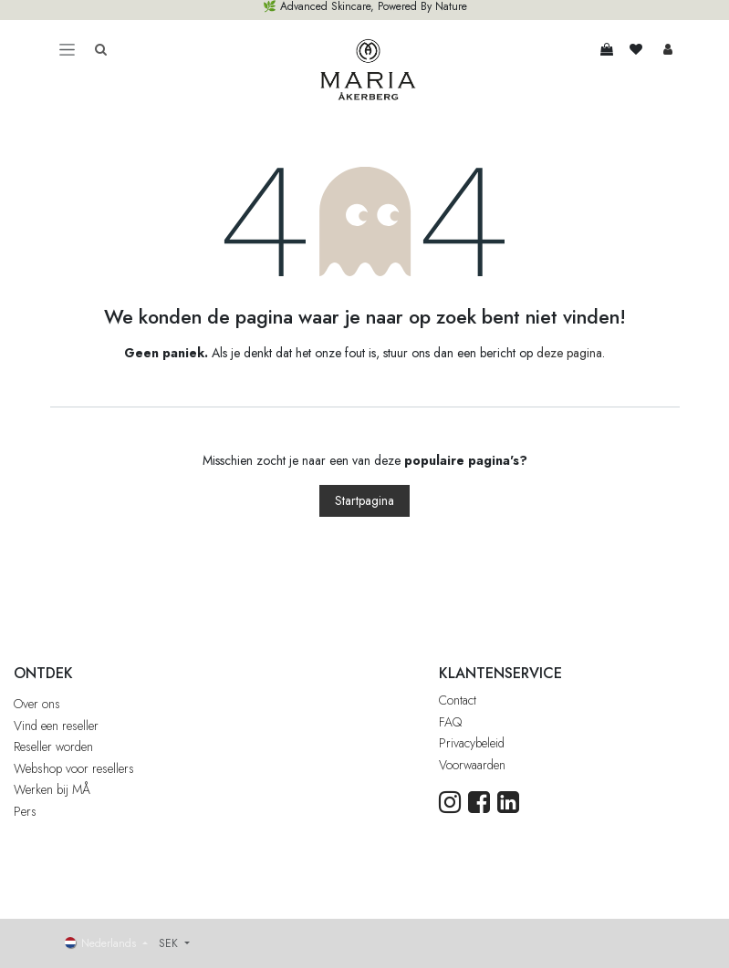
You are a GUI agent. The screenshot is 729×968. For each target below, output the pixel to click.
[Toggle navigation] (67, 49)
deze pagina (569, 353)
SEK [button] (170, 943)
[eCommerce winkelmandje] (607, 49)
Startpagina (364, 500)
